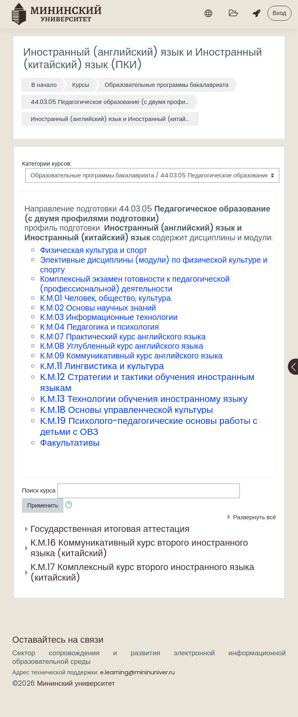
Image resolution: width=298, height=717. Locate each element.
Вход (279, 13)
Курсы (80, 84)
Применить (42, 505)
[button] (70, 505)
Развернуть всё (254, 517)
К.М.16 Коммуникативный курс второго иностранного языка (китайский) (139, 548)
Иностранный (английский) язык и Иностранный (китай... (109, 118)
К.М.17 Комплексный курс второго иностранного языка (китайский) (142, 572)
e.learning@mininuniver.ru (137, 672)
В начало (44, 84)
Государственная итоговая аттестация (109, 529)
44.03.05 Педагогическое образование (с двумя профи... (109, 101)
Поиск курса (39, 490)
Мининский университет (76, 683)
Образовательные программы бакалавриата (166, 84)
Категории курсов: (47, 163)
